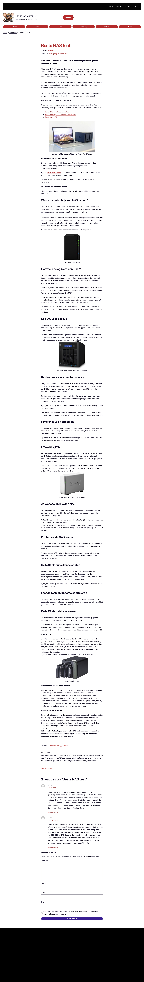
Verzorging (83, 27)
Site (42, 902)
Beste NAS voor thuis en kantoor (57, 112)
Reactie (44, 861)
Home (5, 33)
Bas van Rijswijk (46, 769)
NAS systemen (63, 54)
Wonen (37, 27)
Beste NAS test (55, 45)
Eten (60, 27)
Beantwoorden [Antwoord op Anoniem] (53, 812)
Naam (43, 883)
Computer (13, 33)
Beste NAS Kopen (54, 172)
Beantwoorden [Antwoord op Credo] (53, 847)
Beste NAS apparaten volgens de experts (60, 114)
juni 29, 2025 (53, 820)
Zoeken (68, 17)
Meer (130, 27)
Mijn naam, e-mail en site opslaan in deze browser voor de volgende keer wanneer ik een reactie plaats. (70, 912)
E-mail (43, 893)
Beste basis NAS (51, 117)
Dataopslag (53, 54)
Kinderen (107, 27)
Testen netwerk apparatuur (58, 746)
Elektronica (14, 27)
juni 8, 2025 (52, 788)
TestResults (24, 16)
